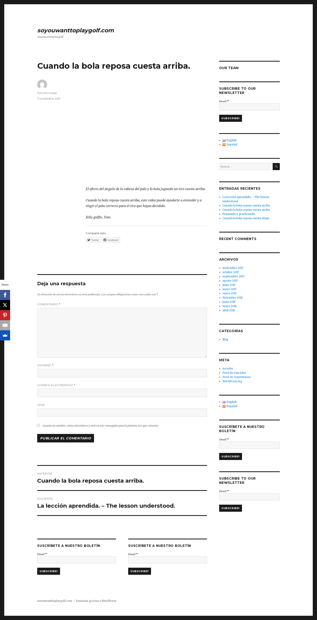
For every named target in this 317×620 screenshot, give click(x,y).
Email (41, 554)
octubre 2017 (230, 272)
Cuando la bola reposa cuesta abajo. (246, 218)
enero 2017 (229, 293)
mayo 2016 (229, 306)
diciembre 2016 (232, 297)
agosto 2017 (230, 280)
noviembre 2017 (232, 268)
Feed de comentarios (236, 377)
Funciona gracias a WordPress (96, 601)
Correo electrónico (56, 385)
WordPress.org (232, 381)
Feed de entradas (234, 373)
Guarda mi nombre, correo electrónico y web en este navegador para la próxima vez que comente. (101, 425)
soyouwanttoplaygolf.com (75, 30)
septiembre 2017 (233, 276)
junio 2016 (229, 302)
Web (40, 404)
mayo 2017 (229, 289)
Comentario (48, 304)
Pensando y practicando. (239, 214)
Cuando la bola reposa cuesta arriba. (246, 205)
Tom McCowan (47, 93)
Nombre (45, 365)
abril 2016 (228, 310)
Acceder (227, 368)
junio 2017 (228, 285)
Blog (225, 339)
